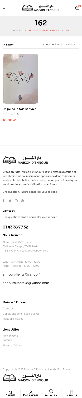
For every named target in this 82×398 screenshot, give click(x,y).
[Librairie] (71, 392)
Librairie (71, 395)
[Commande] (40, 45)
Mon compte (30, 395)
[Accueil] (10, 392)
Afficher (69, 44)
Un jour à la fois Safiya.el (20, 109)
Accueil (17, 30)
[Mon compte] (30, 392)
